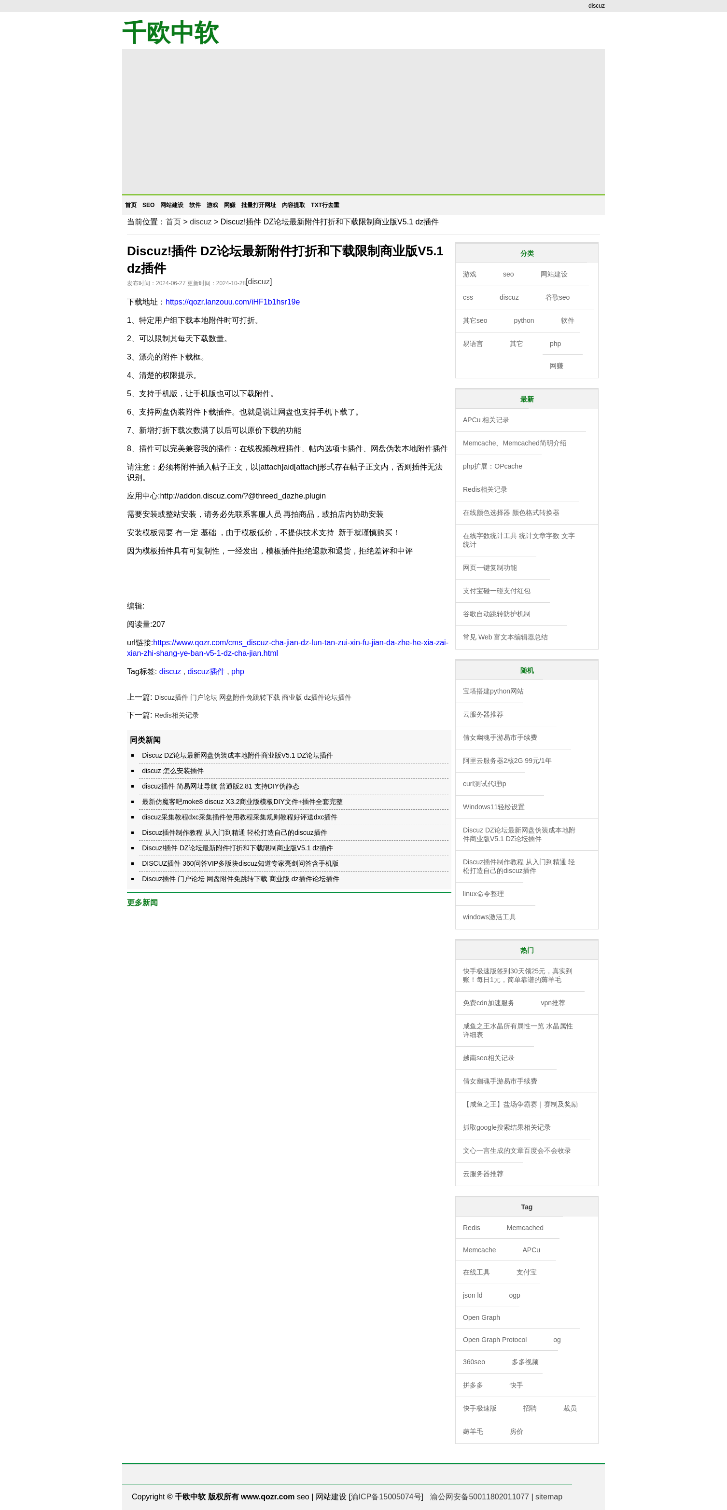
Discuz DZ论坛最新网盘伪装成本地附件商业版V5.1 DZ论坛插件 (237, 755)
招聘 (530, 1408)
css (468, 297)
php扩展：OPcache (492, 466)
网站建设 (171, 205)
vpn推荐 (553, 1003)
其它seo (475, 320)
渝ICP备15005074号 (386, 1497)
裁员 (570, 1408)
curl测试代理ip (484, 784)
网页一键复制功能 (490, 567)
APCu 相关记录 (486, 420)
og (557, 1340)
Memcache (479, 1250)
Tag (527, 1207)
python (524, 320)
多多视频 (525, 1362)
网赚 (230, 205)
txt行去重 (325, 205)
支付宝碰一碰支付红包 (497, 591)
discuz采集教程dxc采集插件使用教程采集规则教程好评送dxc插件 (239, 817)
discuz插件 (205, 671)
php (237, 671)
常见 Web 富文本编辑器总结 (505, 637)
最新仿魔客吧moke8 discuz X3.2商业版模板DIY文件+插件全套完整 (242, 801)
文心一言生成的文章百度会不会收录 (517, 1150)
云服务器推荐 (483, 714)
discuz (200, 222)
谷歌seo (557, 297)
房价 (516, 1431)
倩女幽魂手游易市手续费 (500, 737)
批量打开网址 (258, 205)
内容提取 (293, 205)
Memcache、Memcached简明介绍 (515, 443)
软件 (195, 205)
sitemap (548, 1497)
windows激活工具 (489, 917)
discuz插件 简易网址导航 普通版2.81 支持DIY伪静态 (220, 786)
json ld (472, 1295)
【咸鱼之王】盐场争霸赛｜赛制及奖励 (520, 1104)
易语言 (473, 343)
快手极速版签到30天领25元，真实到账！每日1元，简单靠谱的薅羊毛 (518, 975)
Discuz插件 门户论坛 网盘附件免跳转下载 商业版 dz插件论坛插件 (252, 697)
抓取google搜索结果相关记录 (507, 1127)
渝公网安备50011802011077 (479, 1497)
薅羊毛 (473, 1431)
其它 (516, 343)
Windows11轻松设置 (494, 807)
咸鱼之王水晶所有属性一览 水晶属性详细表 (518, 1030)
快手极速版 (480, 1408)
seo (148, 205)
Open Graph (481, 1317)
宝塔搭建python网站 (493, 691)
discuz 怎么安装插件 (173, 771)
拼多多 (473, 1385)
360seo (474, 1362)
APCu (531, 1250)
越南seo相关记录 (489, 1058)
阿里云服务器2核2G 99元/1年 (507, 760)
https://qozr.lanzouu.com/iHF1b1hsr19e (233, 302)
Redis (471, 1228)
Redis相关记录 (176, 715)
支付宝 (527, 1272)
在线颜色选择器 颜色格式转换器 (511, 512)
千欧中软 (170, 32)
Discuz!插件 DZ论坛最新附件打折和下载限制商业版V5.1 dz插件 (237, 848)
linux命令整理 (483, 894)
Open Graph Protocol (495, 1340)
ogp (514, 1295)
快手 (516, 1385)
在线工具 (476, 1272)
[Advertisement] (363, 121)
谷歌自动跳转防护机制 (497, 614)
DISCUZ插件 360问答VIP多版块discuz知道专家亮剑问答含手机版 (240, 863)
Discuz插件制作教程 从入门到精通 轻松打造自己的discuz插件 (234, 832)
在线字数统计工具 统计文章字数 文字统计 (519, 540)
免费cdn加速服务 (489, 1003)
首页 (131, 205)
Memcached (525, 1228)
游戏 (212, 205)
